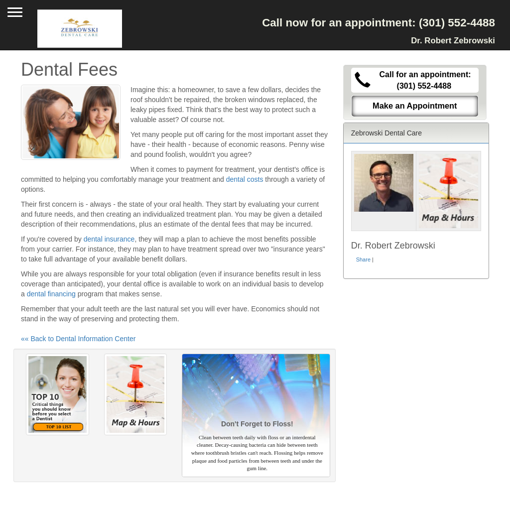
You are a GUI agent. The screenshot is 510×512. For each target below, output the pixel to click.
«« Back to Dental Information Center (78, 339)
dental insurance (109, 239)
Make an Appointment (415, 105)
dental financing (51, 294)
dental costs (244, 179)
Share (363, 259)
